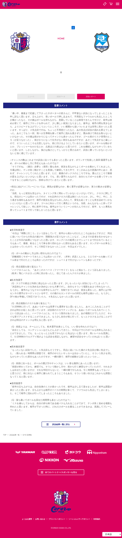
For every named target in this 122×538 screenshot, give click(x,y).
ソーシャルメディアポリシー (79, 519)
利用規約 (96, 519)
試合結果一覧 (15, 435)
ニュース (31, 96)
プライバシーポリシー (57, 519)
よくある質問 (27, 519)
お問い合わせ (40, 519)
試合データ (61, 96)
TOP (4, 435)
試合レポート (91, 96)
